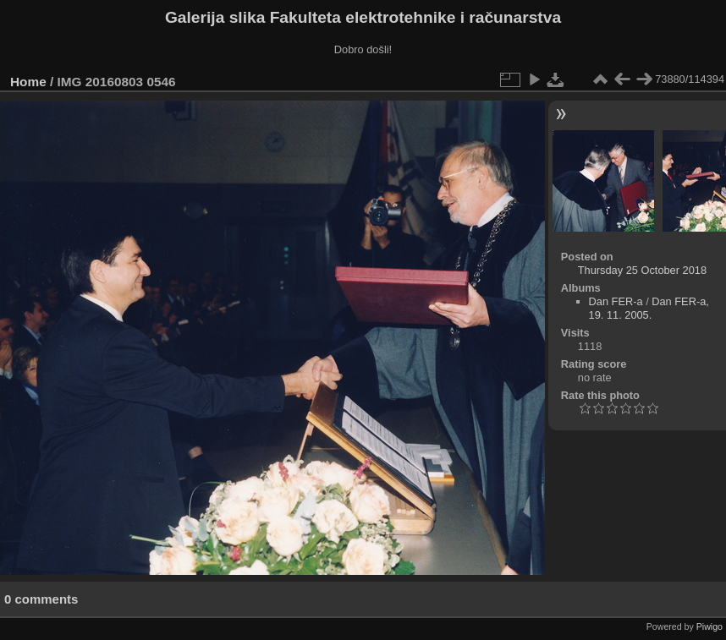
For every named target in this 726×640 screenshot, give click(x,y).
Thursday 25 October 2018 (642, 270)
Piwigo (709, 626)
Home (28, 81)
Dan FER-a (616, 301)
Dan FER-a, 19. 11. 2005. (649, 308)
